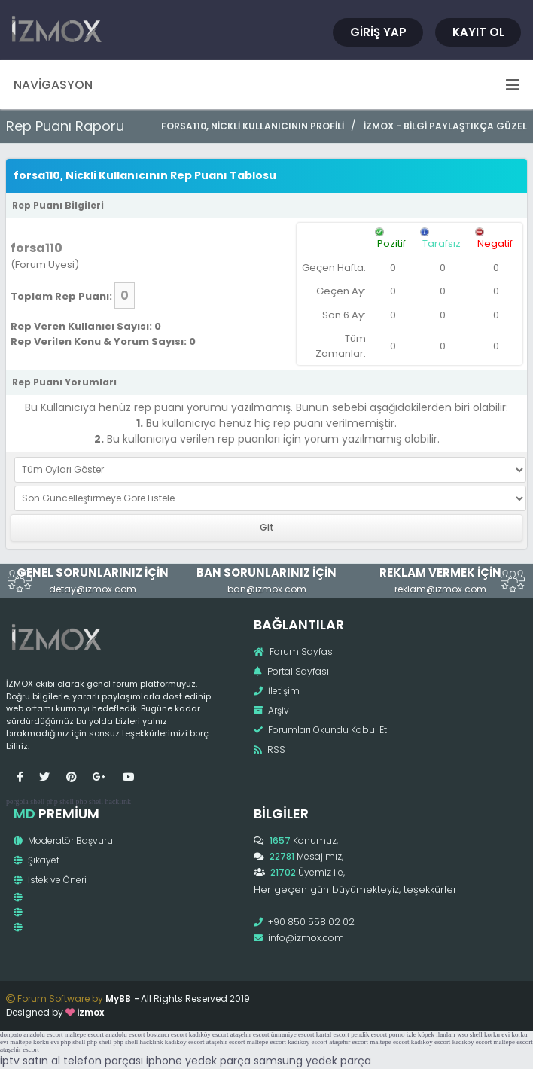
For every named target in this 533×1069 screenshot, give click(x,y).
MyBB (118, 998)
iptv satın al (30, 1060)
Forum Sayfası (294, 651)
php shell (60, 801)
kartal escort (332, 1034)
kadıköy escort (209, 1034)
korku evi (497, 1034)
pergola (17, 801)
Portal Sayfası (291, 671)
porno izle (402, 1034)
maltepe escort (84, 1034)
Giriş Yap (378, 32)
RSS (269, 749)
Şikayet (36, 860)
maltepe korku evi (34, 1042)
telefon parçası (103, 1060)
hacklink (117, 801)
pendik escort (369, 1034)
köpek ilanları (436, 1034)
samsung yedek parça (312, 1060)
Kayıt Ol (478, 32)
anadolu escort (42, 1034)
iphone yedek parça (198, 1060)
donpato (11, 1034)
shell (37, 801)
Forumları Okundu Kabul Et (320, 729)
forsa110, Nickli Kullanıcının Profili (252, 126)
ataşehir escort (250, 1034)
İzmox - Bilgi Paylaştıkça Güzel (445, 126)
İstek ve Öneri (50, 879)
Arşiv (271, 710)
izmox (90, 1012)
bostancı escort (167, 1034)
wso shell (470, 1034)
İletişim (277, 690)
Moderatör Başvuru (63, 840)
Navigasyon (266, 84)
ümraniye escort (293, 1034)
